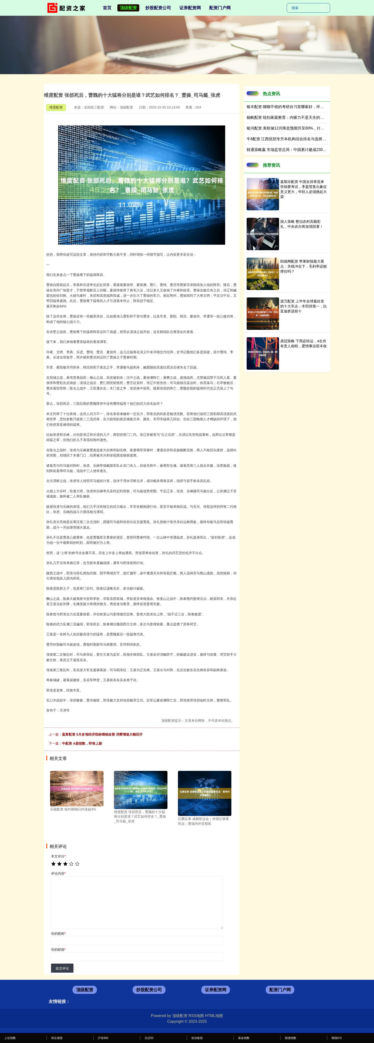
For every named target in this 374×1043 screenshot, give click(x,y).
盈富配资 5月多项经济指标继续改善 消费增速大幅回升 (102, 734)
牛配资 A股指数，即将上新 (82, 743)
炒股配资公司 (158, 7)
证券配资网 (190, 7)
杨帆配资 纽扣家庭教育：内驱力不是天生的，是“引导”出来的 (298, 117)
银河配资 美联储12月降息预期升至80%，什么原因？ (291, 128)
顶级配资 (128, 7)
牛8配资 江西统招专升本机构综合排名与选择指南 (288, 139)
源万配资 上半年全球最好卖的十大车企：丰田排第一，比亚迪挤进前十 (303, 306)
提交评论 (62, 968)
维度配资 (56, 107)
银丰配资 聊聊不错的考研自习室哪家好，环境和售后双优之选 (299, 107)
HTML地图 (214, 1016)
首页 (107, 7)
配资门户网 (220, 7)
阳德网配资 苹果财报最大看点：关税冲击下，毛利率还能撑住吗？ (303, 266)
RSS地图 (196, 1016)
